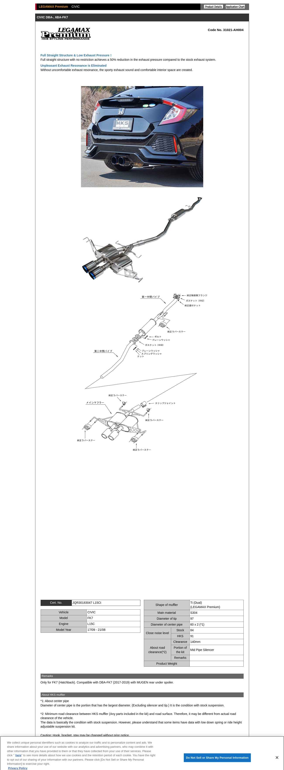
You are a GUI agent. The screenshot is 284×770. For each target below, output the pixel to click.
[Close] (277, 760)
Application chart (235, 7)
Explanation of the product (214, 7)
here (18, 758)
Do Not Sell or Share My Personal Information (217, 760)
